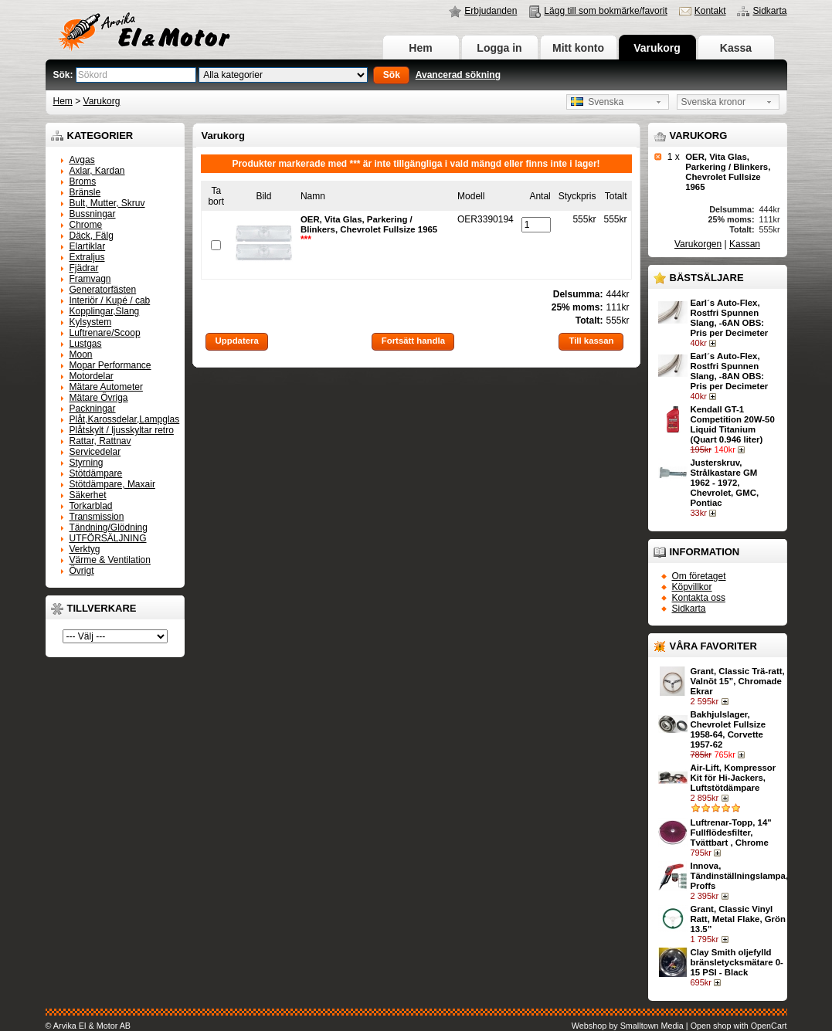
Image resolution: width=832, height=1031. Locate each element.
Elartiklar (88, 246)
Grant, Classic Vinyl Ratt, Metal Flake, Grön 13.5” (738, 919)
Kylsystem (91, 322)
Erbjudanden (490, 10)
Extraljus (87, 257)
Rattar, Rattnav (100, 441)
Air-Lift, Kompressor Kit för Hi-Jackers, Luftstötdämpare (733, 777)
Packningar (93, 408)
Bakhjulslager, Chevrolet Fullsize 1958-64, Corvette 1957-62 (728, 729)
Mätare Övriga (99, 397)
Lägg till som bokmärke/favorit (605, 10)
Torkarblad (91, 505)
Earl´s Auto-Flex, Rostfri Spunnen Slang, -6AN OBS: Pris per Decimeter (730, 317)
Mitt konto (578, 48)
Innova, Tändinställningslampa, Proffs (740, 875)
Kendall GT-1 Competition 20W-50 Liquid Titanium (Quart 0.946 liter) (733, 424)
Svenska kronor (713, 102)
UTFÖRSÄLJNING (108, 538)
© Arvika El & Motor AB (88, 1025)
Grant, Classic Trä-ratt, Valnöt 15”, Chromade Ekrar (738, 681)
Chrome (86, 224)
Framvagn (90, 278)
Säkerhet (88, 495)
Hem (420, 48)
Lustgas (86, 343)
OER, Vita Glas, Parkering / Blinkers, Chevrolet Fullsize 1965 (727, 172)
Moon (81, 354)
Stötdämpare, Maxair (112, 484)
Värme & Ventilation (110, 560)
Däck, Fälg (92, 235)
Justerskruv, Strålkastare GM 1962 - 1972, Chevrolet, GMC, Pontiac (725, 482)
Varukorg (657, 48)
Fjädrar (84, 268)
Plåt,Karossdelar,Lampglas (125, 419)
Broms (83, 181)
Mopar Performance (110, 365)
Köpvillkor (692, 587)
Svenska (597, 102)
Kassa (736, 48)
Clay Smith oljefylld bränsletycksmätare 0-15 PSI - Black (737, 962)
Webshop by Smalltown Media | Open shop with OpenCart (679, 1025)
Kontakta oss (698, 597)
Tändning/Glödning (109, 527)
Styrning (87, 462)
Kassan (744, 244)
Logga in (499, 48)
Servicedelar (95, 451)
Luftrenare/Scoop (105, 332)
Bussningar (93, 214)
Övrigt (82, 570)
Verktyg (85, 549)
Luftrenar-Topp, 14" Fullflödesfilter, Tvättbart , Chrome (731, 832)
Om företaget (699, 576)
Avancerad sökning (458, 75)
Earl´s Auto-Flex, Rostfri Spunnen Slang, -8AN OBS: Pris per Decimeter (730, 371)
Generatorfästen (103, 289)
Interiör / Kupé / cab (110, 300)
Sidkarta (769, 10)
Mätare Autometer (106, 387)
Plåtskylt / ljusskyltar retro (122, 430)
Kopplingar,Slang (105, 311)
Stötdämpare (96, 473)
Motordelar (92, 376)
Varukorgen (698, 244)
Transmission (97, 516)
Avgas (82, 159)
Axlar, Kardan (97, 170)
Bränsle (85, 192)
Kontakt (710, 10)
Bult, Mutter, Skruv (107, 203)
